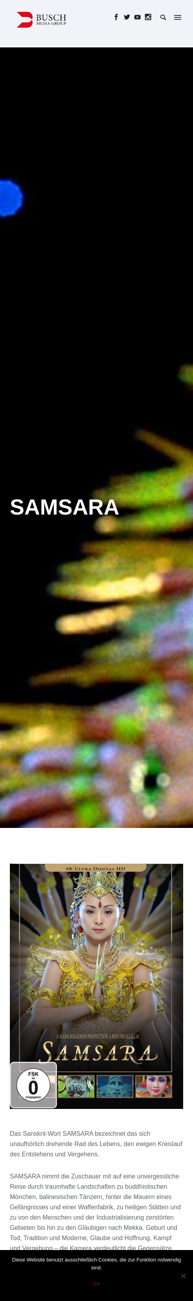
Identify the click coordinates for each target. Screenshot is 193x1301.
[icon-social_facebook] (118, 17)
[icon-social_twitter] (129, 17)
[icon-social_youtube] (139, 17)
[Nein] (183, 1276)
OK (97, 1283)
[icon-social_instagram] (148, 17)
